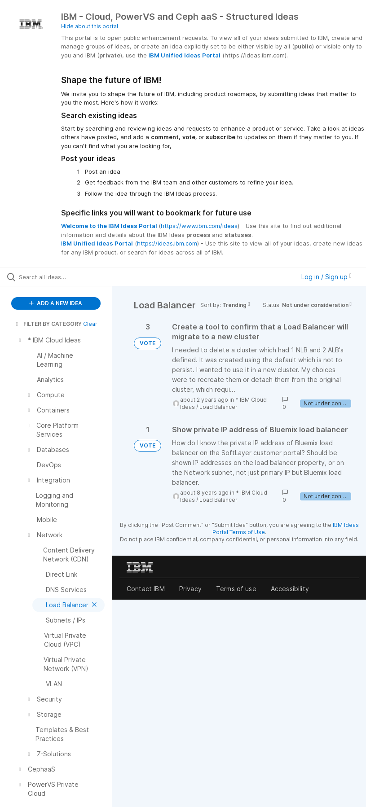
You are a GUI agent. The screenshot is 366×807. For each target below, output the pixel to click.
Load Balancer (218, 407)
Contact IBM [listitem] (146, 588)
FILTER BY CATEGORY (48, 323)
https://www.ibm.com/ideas (199, 225)
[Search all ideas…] (60, 277)
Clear (90, 323)
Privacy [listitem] (190, 588)
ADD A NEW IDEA (55, 303)
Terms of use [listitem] (236, 588)
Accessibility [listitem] (290, 588)
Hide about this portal (89, 26)
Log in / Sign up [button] (326, 277)
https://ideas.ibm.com (167, 243)
